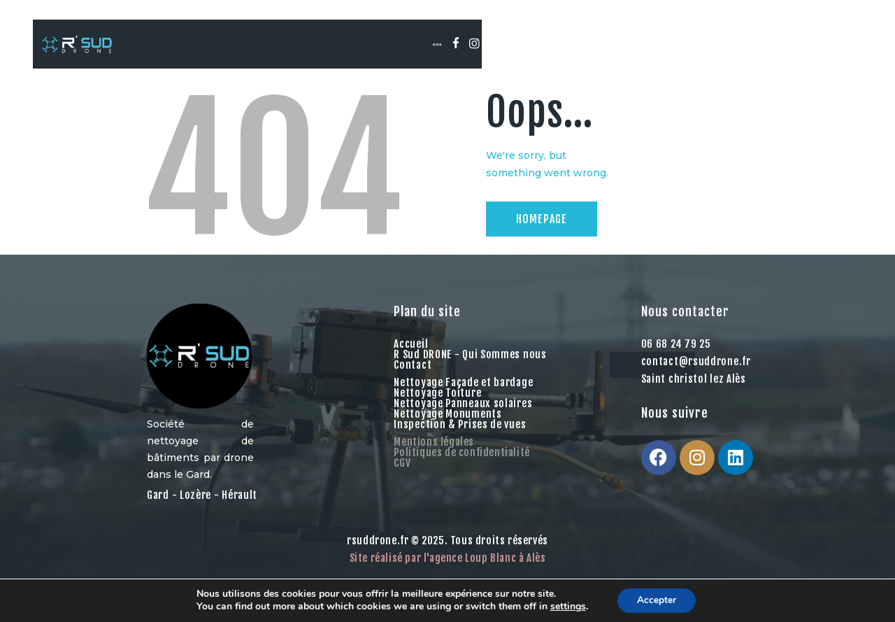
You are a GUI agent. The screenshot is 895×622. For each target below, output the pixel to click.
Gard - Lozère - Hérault (202, 505)
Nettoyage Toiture (437, 402)
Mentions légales (434, 451)
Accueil (411, 353)
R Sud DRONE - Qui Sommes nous (470, 364)
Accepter (656, 600)
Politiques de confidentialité (461, 462)
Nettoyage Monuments (447, 423)
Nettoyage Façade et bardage (463, 392)
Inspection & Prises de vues (460, 434)
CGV (402, 472)
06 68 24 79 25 (676, 353)
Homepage (541, 229)
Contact (412, 374)
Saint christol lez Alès (693, 388)
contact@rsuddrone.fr (696, 371)
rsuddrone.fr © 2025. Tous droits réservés (447, 550)
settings (567, 606)
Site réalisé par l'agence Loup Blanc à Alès (448, 568)
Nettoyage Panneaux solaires (463, 413)
